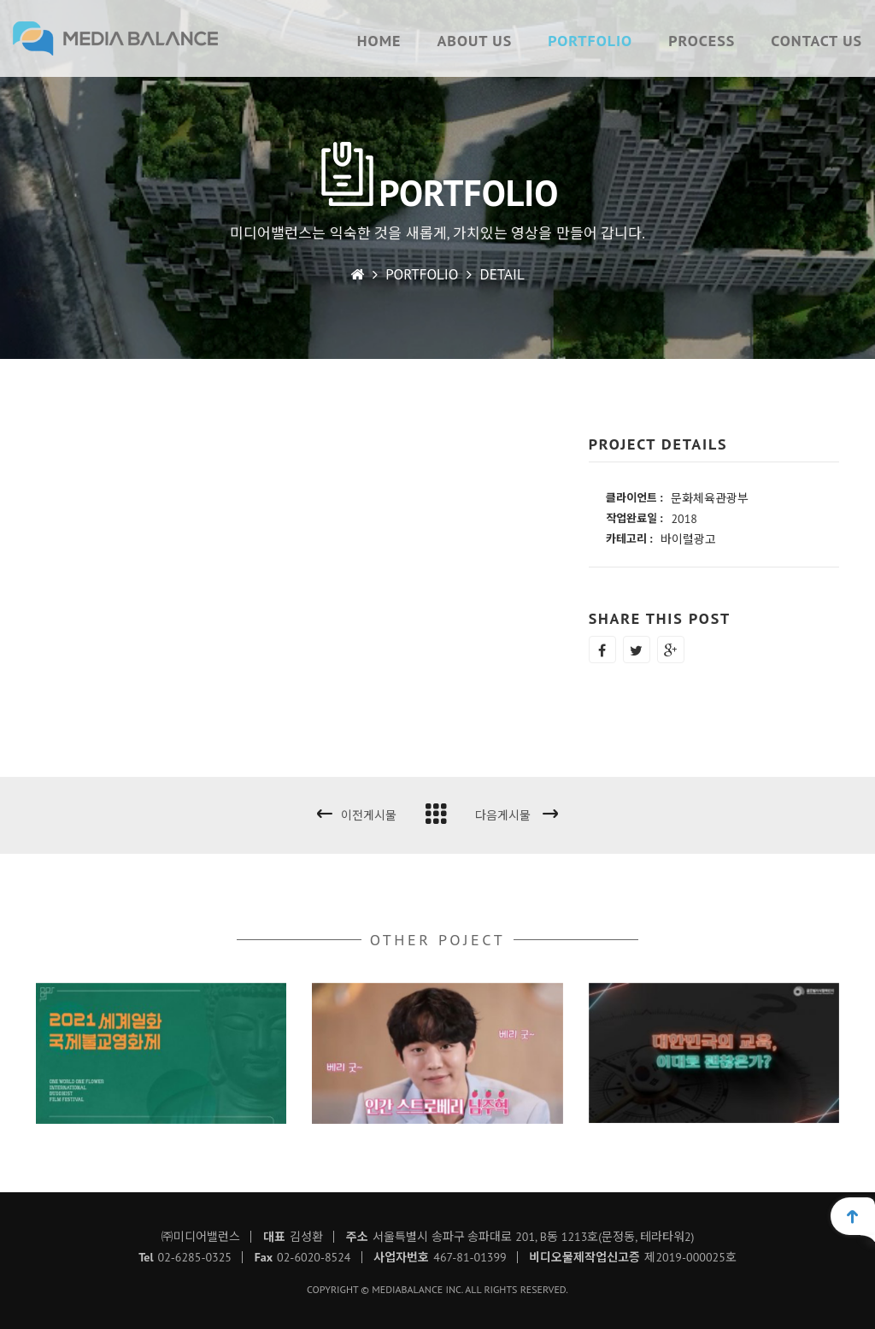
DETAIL (502, 274)
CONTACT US (816, 40)
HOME (379, 40)
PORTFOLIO (590, 40)
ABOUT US (474, 40)
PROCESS (701, 40)
